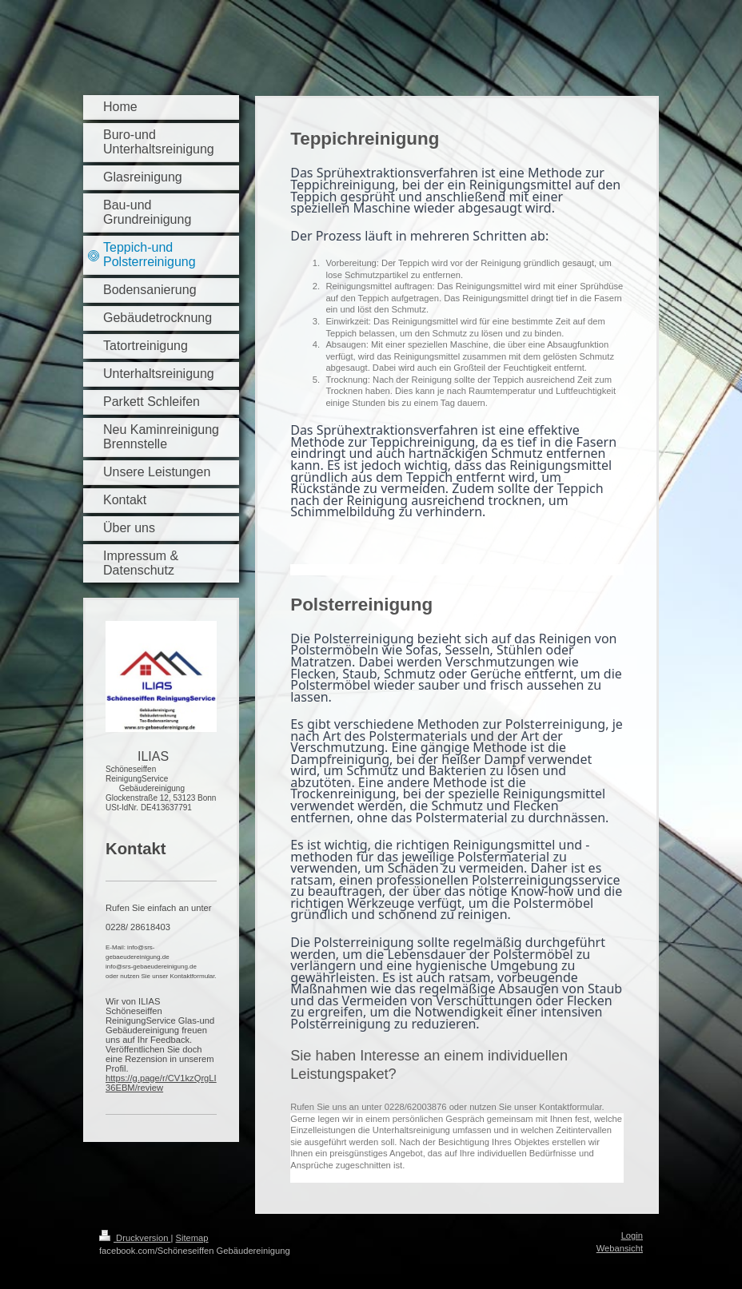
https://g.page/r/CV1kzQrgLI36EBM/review (161, 1082)
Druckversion (135, 1238)
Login (632, 1235)
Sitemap (192, 1238)
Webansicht (619, 1248)
